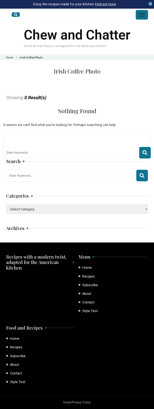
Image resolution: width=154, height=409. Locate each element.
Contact (88, 302)
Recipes (88, 276)
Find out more (105, 4)
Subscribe (90, 285)
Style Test (90, 311)
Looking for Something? (34, 138)
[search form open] (16, 14)
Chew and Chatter (77, 35)
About (86, 294)
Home (87, 268)
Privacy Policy (81, 402)
